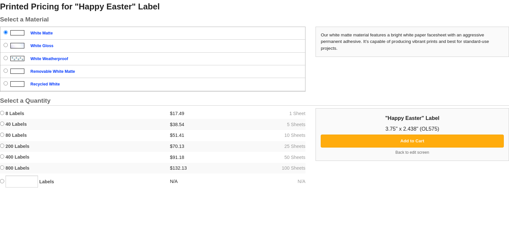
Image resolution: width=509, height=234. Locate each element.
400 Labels (15, 157)
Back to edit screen (412, 152)
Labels (27, 182)
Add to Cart (412, 140)
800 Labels (15, 168)
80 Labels (13, 135)
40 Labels (13, 124)
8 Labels (12, 113)
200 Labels (15, 146)
